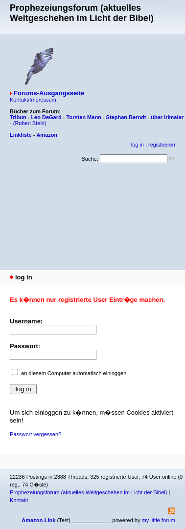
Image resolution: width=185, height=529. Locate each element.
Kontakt (19, 500)
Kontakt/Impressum (33, 100)
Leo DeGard (46, 117)
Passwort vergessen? (35, 434)
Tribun (18, 117)
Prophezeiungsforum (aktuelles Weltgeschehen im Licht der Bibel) (88, 492)
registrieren (161, 145)
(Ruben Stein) (29, 123)
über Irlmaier (167, 117)
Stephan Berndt (126, 117)
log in (137, 145)
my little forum (158, 520)
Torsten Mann (84, 117)
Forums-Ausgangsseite (49, 93)
